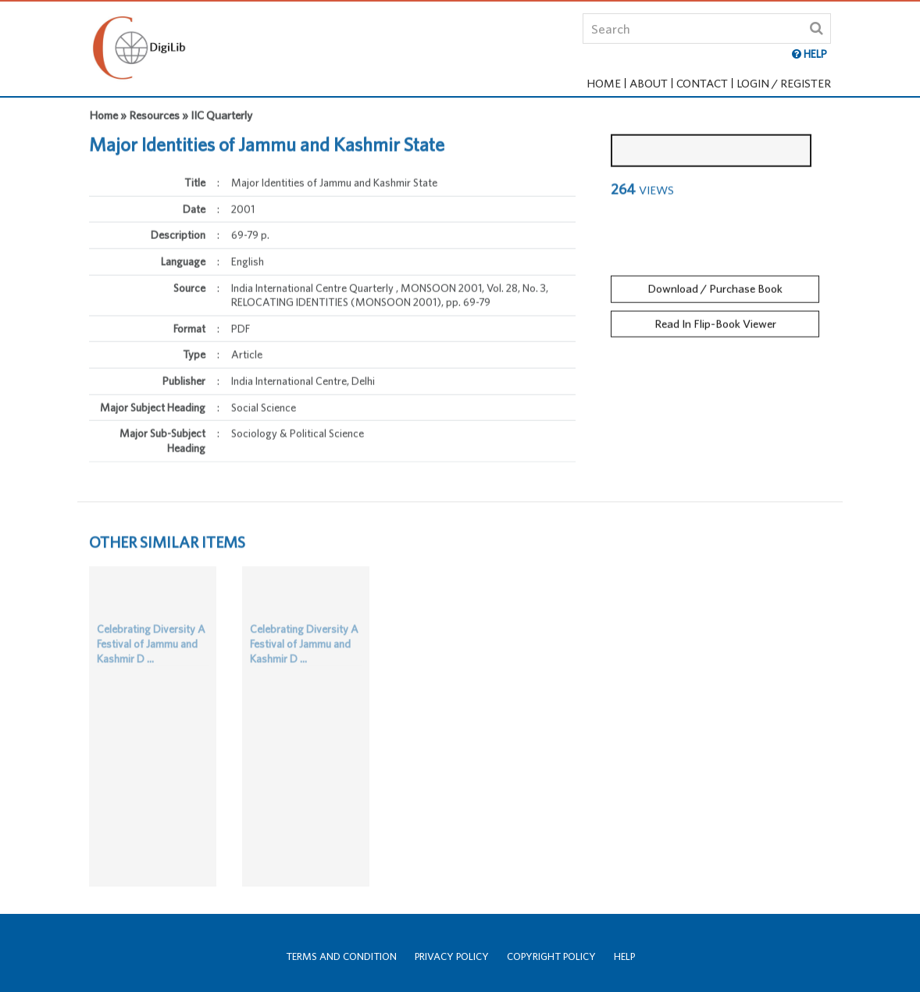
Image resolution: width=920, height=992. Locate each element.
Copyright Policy (551, 956)
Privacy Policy (452, 956)
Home (604, 83)
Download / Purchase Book (715, 284)
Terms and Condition (341, 956)
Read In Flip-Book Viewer (715, 319)
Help (624, 956)
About (648, 83)
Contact (702, 83)
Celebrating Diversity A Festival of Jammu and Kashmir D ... (151, 654)
